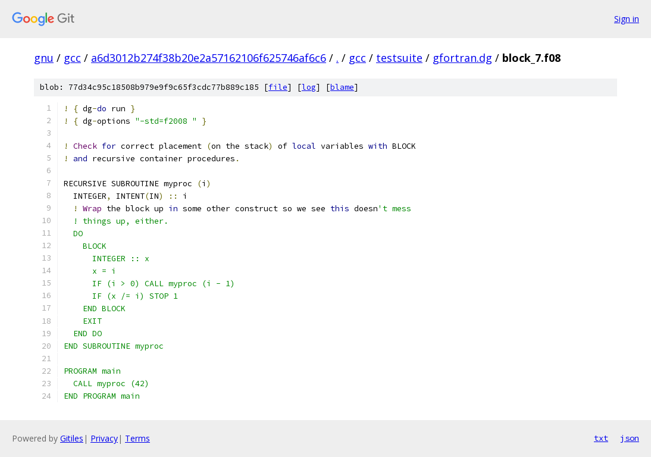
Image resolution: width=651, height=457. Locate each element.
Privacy (104, 438)
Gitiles (71, 438)
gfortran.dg (462, 58)
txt (601, 438)
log (309, 87)
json (629, 438)
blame (342, 87)
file (277, 87)
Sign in (626, 18)
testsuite (399, 58)
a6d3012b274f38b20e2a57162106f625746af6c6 (208, 58)
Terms (137, 438)
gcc (72, 58)
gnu (44, 58)
